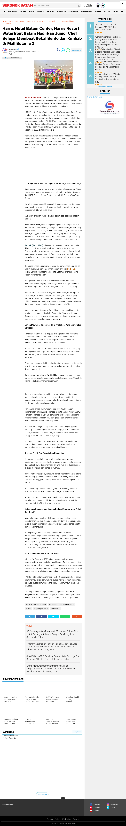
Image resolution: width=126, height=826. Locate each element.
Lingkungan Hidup (66, 21)
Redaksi (50, 819)
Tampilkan (77, 732)
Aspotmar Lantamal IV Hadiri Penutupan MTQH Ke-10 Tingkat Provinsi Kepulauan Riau (107, 78)
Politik (107, 12)
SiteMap (76, 819)
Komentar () (76, 50)
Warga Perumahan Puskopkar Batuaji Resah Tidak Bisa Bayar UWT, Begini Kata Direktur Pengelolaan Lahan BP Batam (108, 42)
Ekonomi (50, 12)
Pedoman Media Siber (63, 819)
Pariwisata (12, 12)
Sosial (115, 12)
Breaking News (8, 805)
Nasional (40, 12)
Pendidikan (61, 12)
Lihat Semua (42, 794)
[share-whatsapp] (68, 50)
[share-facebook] (58, 50)
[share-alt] (30, 616)
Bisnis (31, 12)
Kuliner (23, 12)
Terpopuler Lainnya (105, 86)
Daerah (98, 12)
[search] (57, 5)
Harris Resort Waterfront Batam (39, 21)
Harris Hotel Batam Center (15, 21)
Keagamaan (73, 12)
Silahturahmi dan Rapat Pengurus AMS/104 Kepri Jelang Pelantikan (106, 27)
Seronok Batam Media (95, 97)
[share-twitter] (63, 50)
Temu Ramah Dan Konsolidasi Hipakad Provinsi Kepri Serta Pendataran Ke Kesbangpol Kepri (108, 66)
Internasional (87, 12)
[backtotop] (63, 799)
